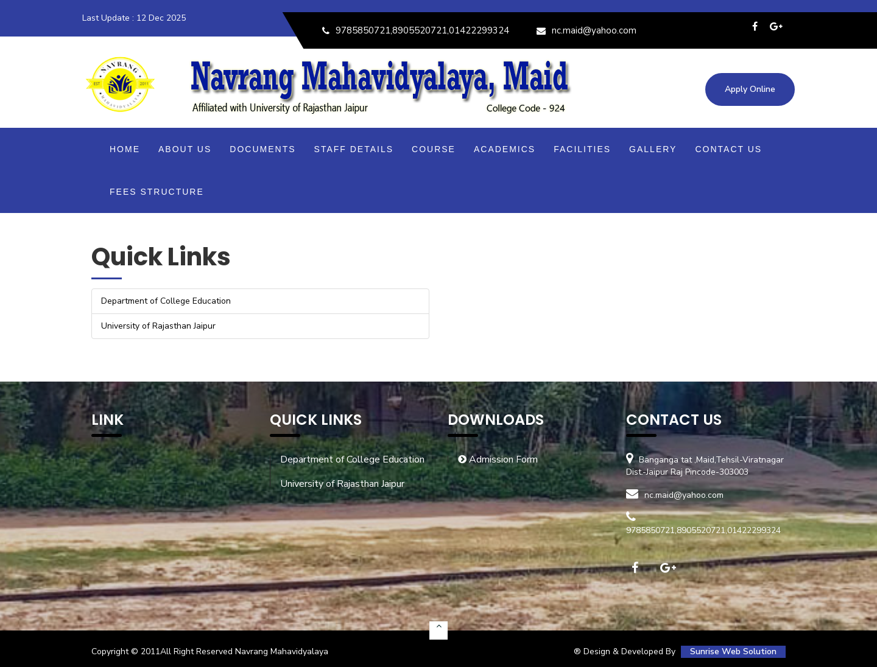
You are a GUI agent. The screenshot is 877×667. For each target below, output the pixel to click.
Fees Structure (157, 192)
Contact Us (728, 149)
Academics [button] (504, 149)
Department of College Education (352, 459)
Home (125, 149)
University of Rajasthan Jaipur (342, 484)
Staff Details (354, 149)
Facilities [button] (582, 149)
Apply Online (750, 89)
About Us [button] (184, 149)
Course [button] (434, 149)
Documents (262, 149)
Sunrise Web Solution (733, 651)
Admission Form (498, 459)
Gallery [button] (653, 149)
